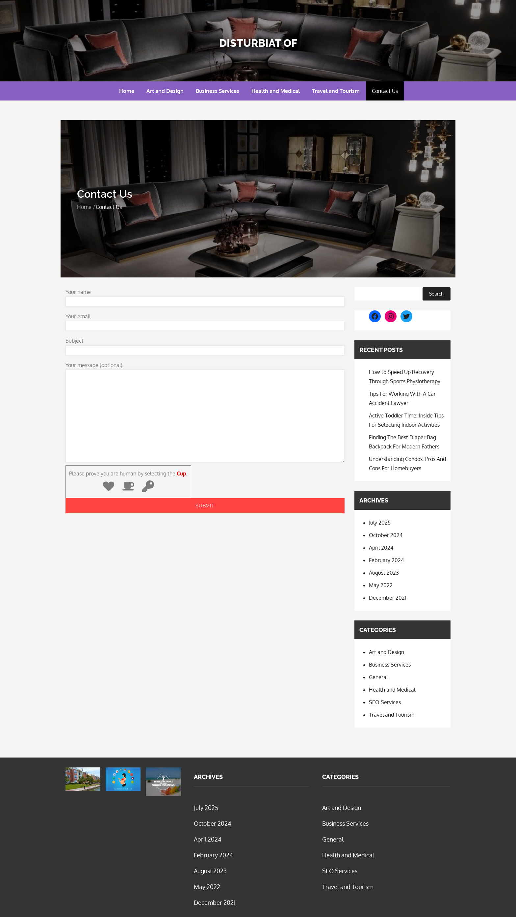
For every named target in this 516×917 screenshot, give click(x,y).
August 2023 (384, 572)
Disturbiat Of (258, 43)
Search (436, 294)
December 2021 (387, 597)
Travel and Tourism (336, 91)
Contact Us (385, 91)
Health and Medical (275, 91)
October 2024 (385, 535)
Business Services (217, 91)
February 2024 (386, 560)
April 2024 (381, 547)
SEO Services (385, 702)
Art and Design (165, 91)
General (378, 677)
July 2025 (380, 522)
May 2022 (381, 585)
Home (126, 91)
